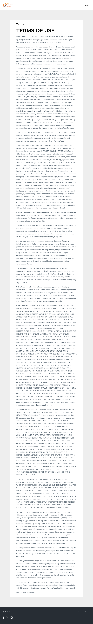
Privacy (87, 612)
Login (87, 5)
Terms (80, 612)
